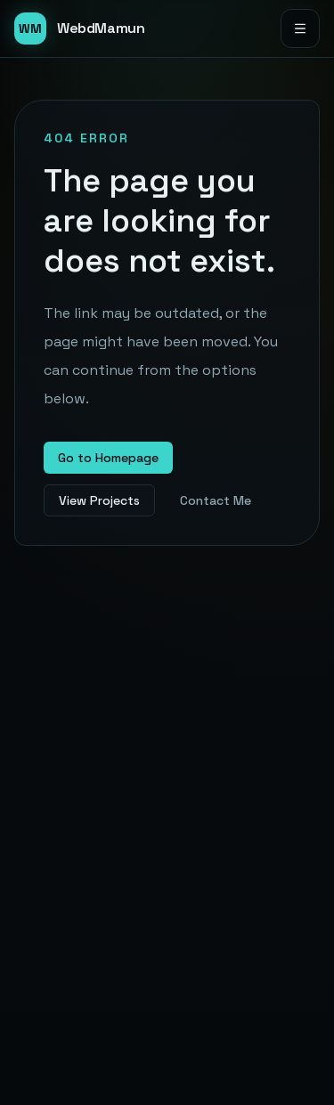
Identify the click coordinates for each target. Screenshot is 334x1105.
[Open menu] (300, 28)
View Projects (99, 500)
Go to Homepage (108, 458)
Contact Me (215, 500)
